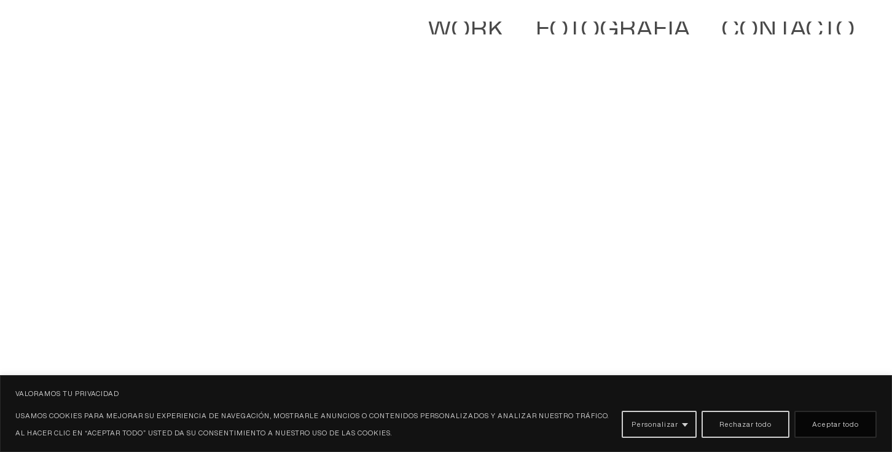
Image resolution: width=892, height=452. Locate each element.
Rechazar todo (745, 424)
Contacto (835, 33)
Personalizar (655, 424)
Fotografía (762, 33)
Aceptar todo (835, 424)
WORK (696, 33)
